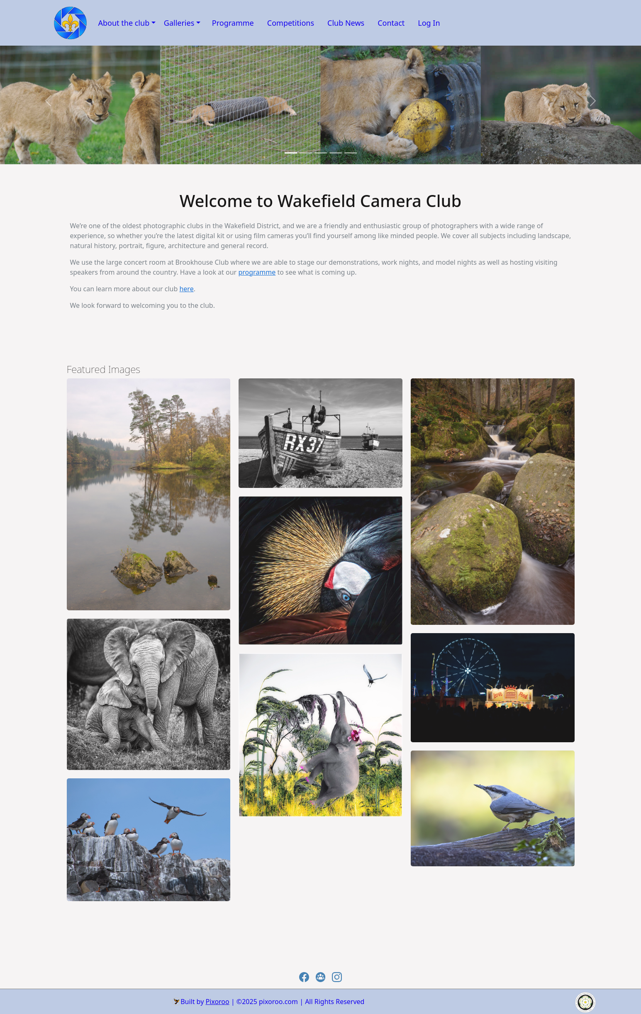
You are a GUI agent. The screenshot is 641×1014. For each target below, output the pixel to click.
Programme (233, 23)
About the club (124, 23)
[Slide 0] (291, 153)
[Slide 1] (306, 153)
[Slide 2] (320, 153)
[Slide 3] (335, 153)
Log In (429, 23)
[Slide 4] (350, 153)
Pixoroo (217, 1001)
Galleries (179, 23)
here (186, 288)
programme (256, 272)
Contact (391, 23)
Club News (345, 23)
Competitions (290, 23)
